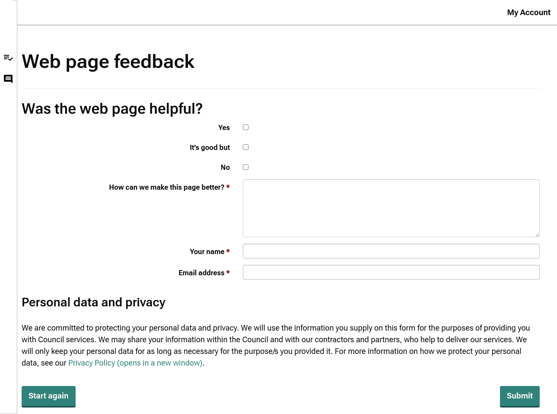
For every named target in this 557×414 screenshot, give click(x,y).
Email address (201, 273)
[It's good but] (245, 147)
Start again (49, 395)
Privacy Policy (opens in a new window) (135, 362)
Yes (224, 128)
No (225, 167)
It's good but (210, 147)
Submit (520, 395)
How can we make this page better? (166, 187)
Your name (207, 252)
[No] (245, 167)
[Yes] (245, 127)
